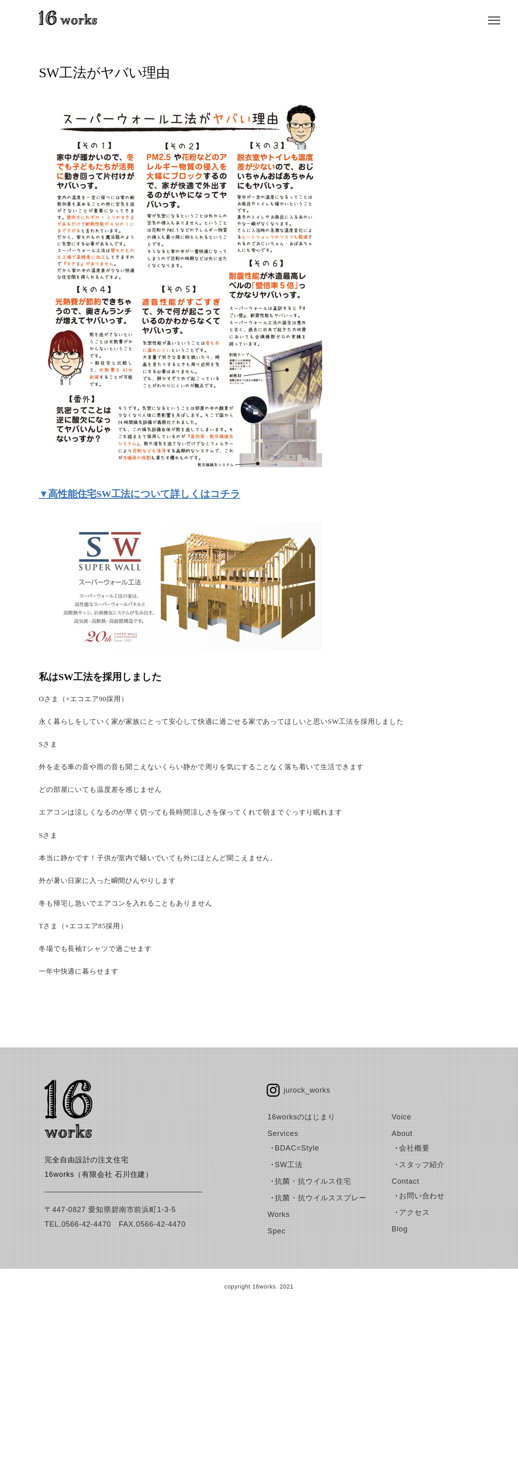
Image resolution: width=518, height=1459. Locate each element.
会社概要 (414, 1148)
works (278, 1214)
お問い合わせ (422, 1196)
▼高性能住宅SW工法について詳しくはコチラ (139, 494)
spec (276, 1231)
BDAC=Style (297, 1148)
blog (400, 1229)
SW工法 (289, 1165)
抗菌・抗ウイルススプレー (321, 1198)
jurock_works (307, 1090)
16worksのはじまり (301, 1117)
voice (402, 1117)
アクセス (414, 1212)
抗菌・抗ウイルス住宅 (313, 1181)
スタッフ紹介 (422, 1165)
